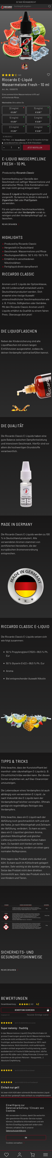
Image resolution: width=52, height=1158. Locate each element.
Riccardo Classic (25, 172)
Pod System (30, 200)
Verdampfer (29, 212)
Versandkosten (20, 140)
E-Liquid (14, 193)
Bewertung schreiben (32, 1009)
